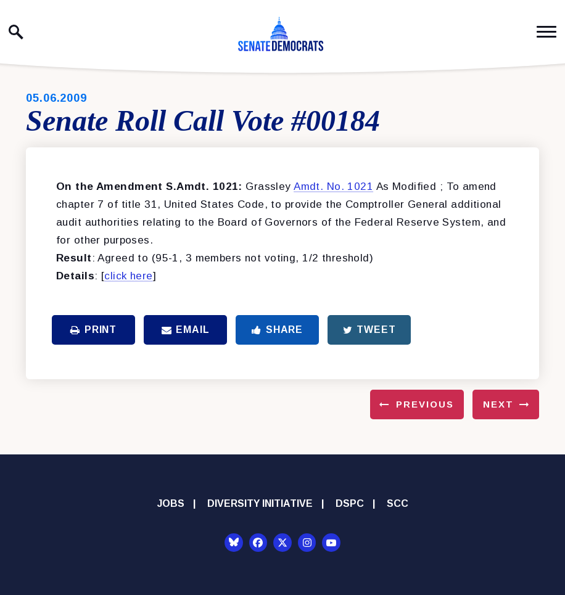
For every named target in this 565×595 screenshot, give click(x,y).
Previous (425, 404)
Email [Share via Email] (186, 329)
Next (498, 404)
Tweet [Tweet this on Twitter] (369, 329)
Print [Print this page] (93, 329)
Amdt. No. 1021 (333, 186)
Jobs (170, 503)
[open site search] (16, 32)
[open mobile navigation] (546, 32)
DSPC (350, 503)
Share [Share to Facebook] (277, 329)
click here (128, 276)
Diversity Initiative (260, 503)
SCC (397, 503)
